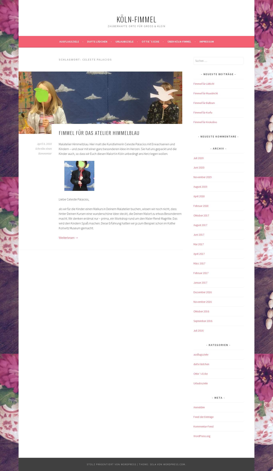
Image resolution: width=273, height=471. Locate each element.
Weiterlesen (68, 238)
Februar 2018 (200, 206)
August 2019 (200, 186)
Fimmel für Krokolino (205, 122)
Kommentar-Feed (203, 426)
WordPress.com (174, 464)
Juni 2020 (198, 167)
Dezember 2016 (202, 292)
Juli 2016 (198, 330)
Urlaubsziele (125, 41)
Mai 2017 (198, 244)
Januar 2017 (200, 282)
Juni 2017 (198, 234)
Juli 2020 (198, 158)
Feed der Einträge (203, 417)
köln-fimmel (137, 19)
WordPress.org (201, 436)
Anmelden (199, 407)
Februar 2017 (200, 273)
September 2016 (202, 321)
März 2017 (199, 263)
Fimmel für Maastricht (205, 93)
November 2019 (202, 177)
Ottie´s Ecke (150, 41)
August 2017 (200, 225)
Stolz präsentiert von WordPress (111, 464)
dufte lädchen (201, 364)
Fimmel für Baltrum (204, 103)
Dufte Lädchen (97, 41)
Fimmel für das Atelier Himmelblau (99, 132)
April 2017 (199, 254)
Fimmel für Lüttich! (203, 84)
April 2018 (199, 196)
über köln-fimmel (179, 41)
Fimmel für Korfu (202, 112)
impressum (206, 41)
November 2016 (202, 302)
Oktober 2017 (201, 215)
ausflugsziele (69, 41)
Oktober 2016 (201, 311)
